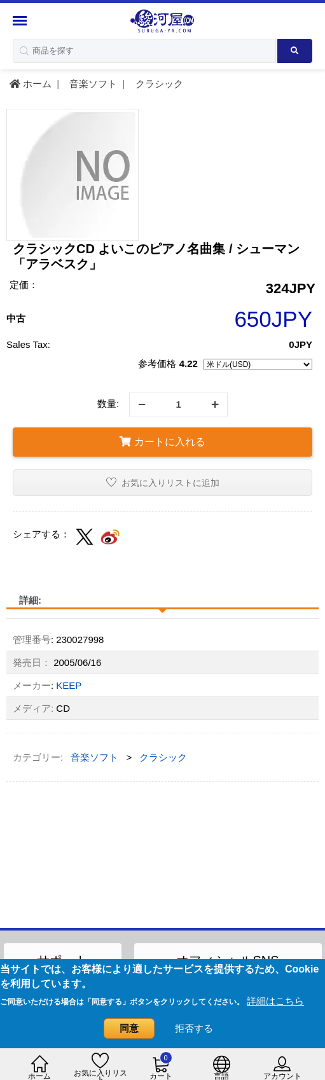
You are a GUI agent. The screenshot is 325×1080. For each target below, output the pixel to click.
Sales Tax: (28, 344)
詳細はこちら (275, 1000)
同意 (129, 1028)
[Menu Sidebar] (21, 20)
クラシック (158, 83)
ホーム (31, 83)
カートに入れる (162, 441)
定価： (24, 284)
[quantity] (178, 404)
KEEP (68, 685)
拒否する (194, 1028)
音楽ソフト (92, 83)
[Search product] (294, 51)
